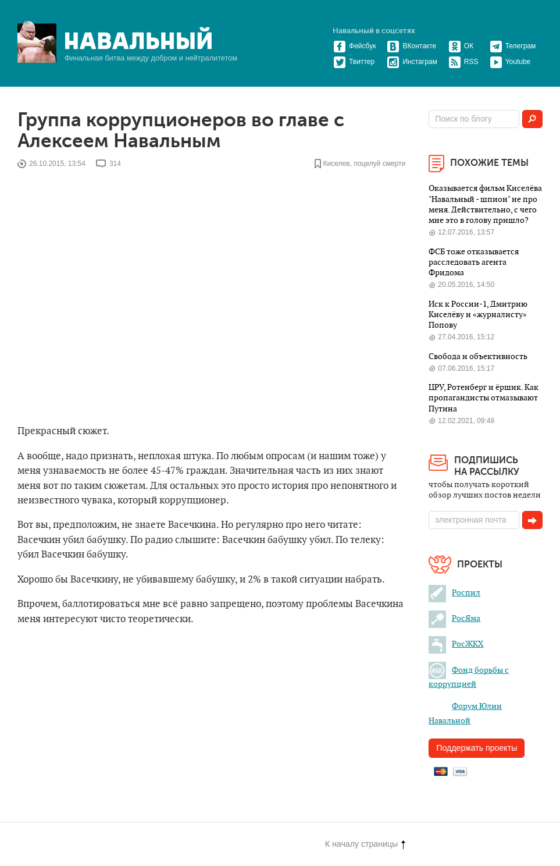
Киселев (336, 163)
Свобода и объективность (478, 356)
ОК (460, 46)
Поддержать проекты (476, 748)
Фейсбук (354, 46)
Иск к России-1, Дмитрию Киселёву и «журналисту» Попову (478, 315)
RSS (463, 62)
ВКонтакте (411, 46)
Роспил (454, 593)
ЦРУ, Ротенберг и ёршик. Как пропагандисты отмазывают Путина (483, 398)
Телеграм (513, 46)
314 (115, 163)
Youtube (510, 62)
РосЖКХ (456, 644)
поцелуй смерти (379, 163)
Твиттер (353, 62)
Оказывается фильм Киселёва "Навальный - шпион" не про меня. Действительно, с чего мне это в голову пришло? (485, 204)
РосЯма (454, 618)
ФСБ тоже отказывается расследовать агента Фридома (474, 262)
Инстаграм (412, 62)
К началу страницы (365, 844)
